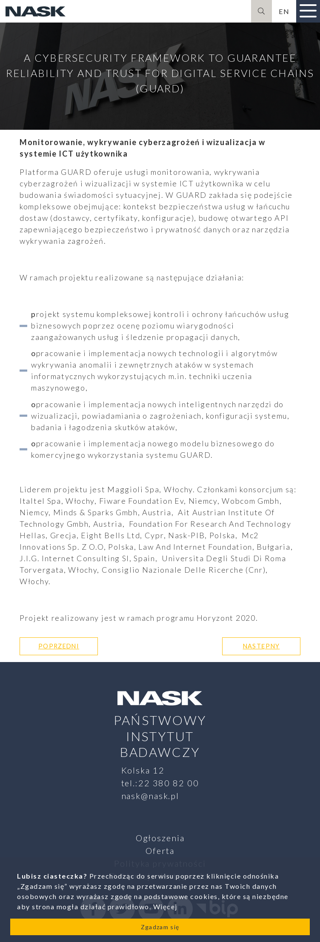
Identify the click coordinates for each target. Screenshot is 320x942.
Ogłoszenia (160, 838)
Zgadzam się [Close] (160, 927)
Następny (261, 646)
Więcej (165, 906)
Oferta (160, 850)
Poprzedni (58, 646)
